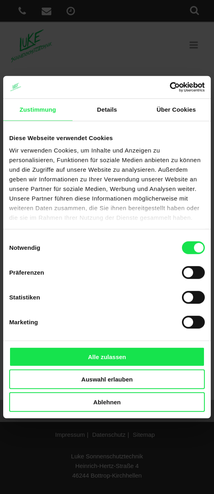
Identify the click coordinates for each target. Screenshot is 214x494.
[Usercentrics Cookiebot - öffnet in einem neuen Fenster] (170, 87)
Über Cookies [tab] (176, 109)
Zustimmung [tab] (38, 109)
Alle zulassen (107, 356)
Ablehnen (107, 401)
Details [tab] (107, 109)
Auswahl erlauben (107, 379)
